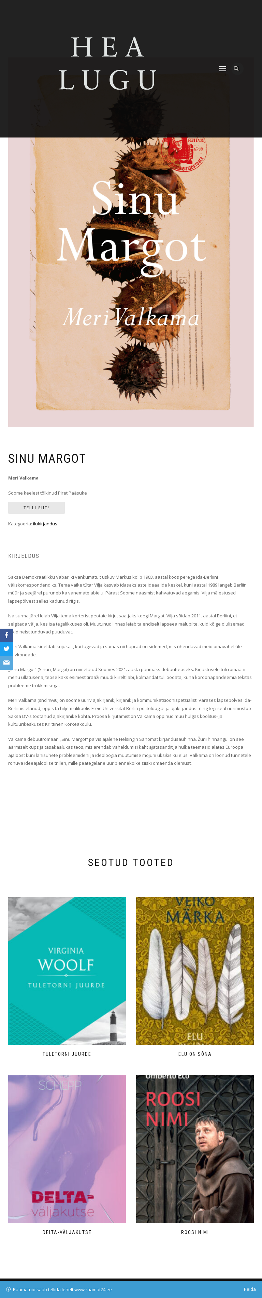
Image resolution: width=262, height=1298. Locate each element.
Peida (250, 1289)
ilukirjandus (45, 524)
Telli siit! (36, 507)
